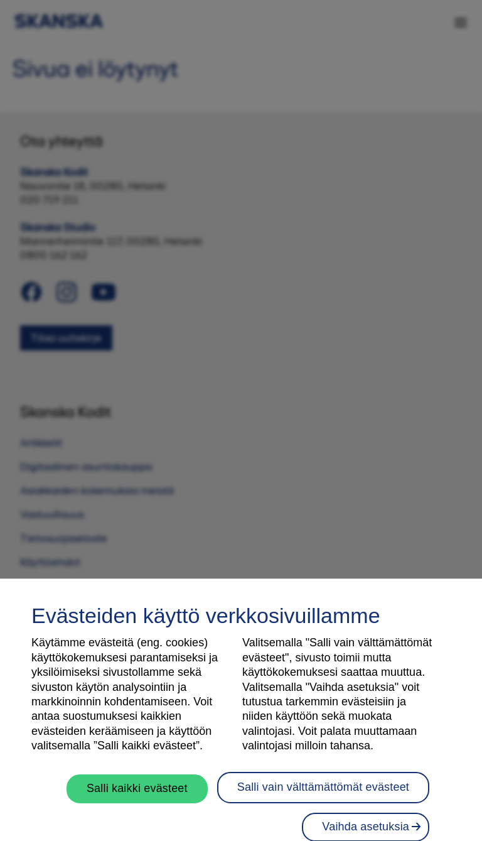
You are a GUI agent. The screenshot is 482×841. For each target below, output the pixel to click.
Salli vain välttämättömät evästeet (323, 807)
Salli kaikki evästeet (137, 808)
